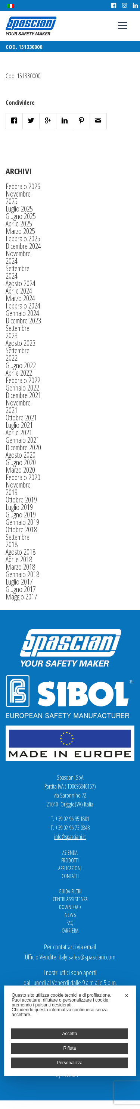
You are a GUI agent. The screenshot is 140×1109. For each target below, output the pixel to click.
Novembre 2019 (18, 488)
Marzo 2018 (20, 567)
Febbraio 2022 (23, 380)
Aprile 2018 (19, 559)
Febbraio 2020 (23, 477)
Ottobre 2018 (21, 529)
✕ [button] (126, 995)
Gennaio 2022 (22, 388)
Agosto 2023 (20, 343)
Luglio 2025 (19, 209)
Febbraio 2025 (23, 239)
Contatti (70, 876)
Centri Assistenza (70, 899)
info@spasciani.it (70, 837)
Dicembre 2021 (23, 395)
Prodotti (70, 860)
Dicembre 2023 (23, 321)
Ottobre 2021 (21, 418)
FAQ (70, 922)
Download (70, 907)
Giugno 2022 (21, 365)
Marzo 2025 (20, 231)
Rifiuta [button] (69, 1048)
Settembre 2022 (17, 354)
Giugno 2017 (21, 589)
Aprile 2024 (19, 291)
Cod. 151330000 (23, 75)
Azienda (70, 852)
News (70, 914)
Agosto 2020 (20, 455)
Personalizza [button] (70, 1062)
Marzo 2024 (20, 298)
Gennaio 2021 (22, 440)
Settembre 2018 (17, 540)
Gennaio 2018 (22, 574)
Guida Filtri (70, 891)
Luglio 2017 (19, 582)
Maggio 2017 (21, 597)
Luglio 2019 (19, 507)
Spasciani (31, 25)
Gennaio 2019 (22, 522)
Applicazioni (70, 868)
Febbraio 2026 (23, 186)
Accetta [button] (69, 1033)
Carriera (70, 930)
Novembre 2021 (18, 406)
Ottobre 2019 (21, 500)
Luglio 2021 (19, 425)
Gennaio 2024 (22, 313)
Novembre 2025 (18, 197)
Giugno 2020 (21, 462)
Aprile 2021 (19, 432)
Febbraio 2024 (23, 306)
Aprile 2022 (19, 373)
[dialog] (70, 1031)
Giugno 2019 (21, 515)
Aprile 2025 (19, 224)
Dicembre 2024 (23, 246)
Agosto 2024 (20, 283)
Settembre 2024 (17, 272)
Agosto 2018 (20, 552)
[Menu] (122, 25)
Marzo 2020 (20, 470)
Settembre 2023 (17, 332)
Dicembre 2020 (23, 447)
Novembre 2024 (18, 257)
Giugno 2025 (21, 216)
